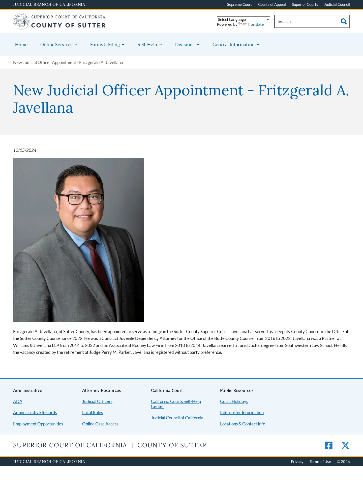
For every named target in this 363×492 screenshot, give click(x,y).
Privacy (297, 461)
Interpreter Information (242, 412)
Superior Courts (305, 4)
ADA (17, 401)
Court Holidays (234, 401)
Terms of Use (320, 461)
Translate (251, 24)
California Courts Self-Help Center (176, 404)
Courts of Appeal (272, 4)
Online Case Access (100, 423)
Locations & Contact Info (242, 423)
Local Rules (92, 412)
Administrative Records (35, 412)
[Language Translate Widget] (243, 19)
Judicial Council (337, 4)
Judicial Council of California (177, 417)
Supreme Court (239, 4)
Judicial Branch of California (49, 4)
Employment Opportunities (38, 423)
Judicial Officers (97, 401)
